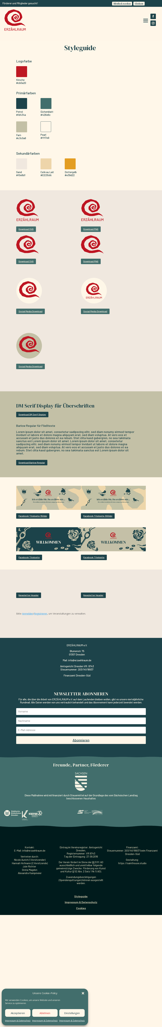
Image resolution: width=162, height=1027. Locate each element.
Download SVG (26, 229)
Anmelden (27, 649)
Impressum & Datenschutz (17, 1020)
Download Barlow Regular (32, 462)
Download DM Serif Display (32, 414)
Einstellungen (72, 1013)
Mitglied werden (122, 3)
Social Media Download (30, 311)
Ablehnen (45, 1013)
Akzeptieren (18, 1013)
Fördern (139, 3)
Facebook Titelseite (29, 557)
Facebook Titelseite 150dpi (33, 515)
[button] (83, 993)
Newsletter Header (24, 597)
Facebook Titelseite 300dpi (97, 515)
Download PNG (90, 229)
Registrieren (40, 649)
